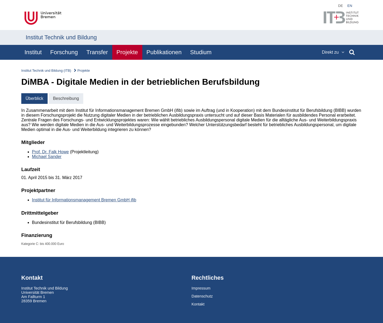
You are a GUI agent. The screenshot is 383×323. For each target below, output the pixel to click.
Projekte (83, 71)
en (349, 6)
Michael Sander (46, 156)
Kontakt (198, 304)
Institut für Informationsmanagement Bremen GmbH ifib (84, 200)
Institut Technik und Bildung (61, 37)
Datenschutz (202, 296)
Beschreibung (66, 98)
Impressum (201, 288)
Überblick (34, 98)
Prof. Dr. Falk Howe (50, 152)
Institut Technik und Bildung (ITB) (46, 71)
